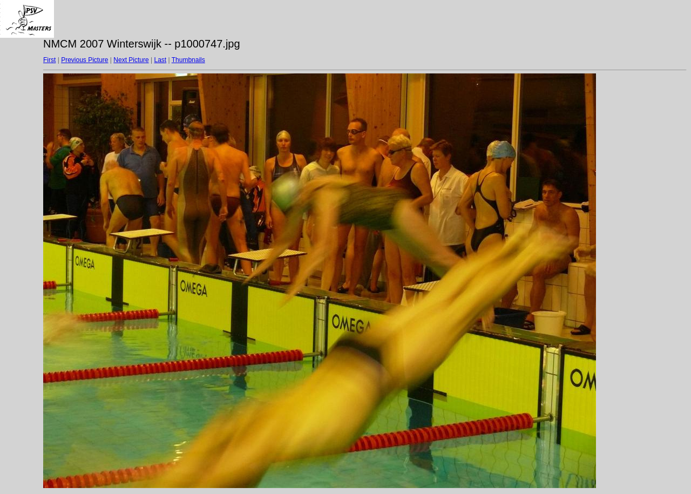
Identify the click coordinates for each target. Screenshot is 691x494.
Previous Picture (84, 60)
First (49, 60)
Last (160, 60)
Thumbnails (188, 60)
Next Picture (130, 60)
